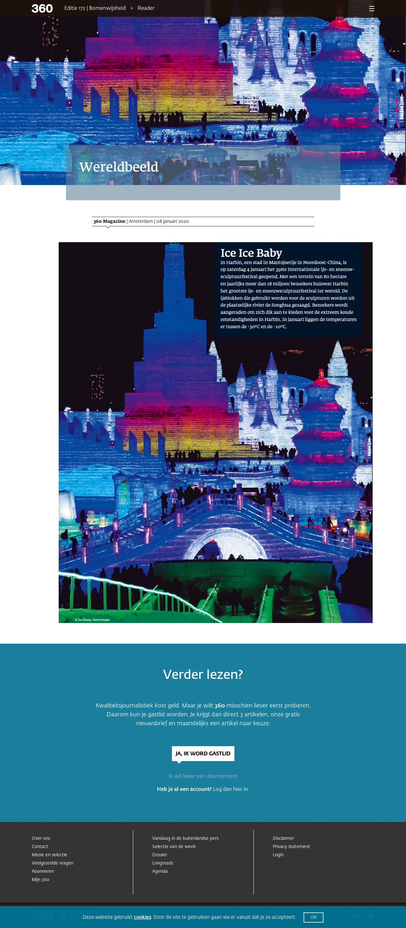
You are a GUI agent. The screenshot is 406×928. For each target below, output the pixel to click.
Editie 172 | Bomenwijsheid (95, 8)
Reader (146, 8)
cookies (142, 917)
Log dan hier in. (231, 789)
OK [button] (314, 918)
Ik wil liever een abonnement (203, 776)
